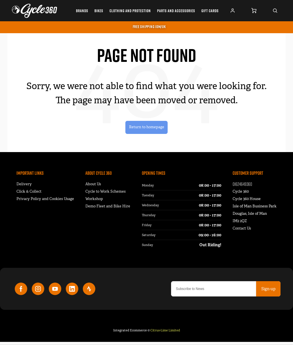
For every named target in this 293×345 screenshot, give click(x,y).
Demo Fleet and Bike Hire (107, 209)
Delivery (24, 187)
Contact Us (242, 231)
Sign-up (268, 291)
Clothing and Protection (130, 11)
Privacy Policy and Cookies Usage (45, 201)
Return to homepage (146, 129)
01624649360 (242, 187)
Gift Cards (210, 11)
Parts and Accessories (176, 11)
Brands (82, 11)
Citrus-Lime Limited (165, 333)
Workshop (94, 201)
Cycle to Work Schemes (105, 194)
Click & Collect (28, 194)
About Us (93, 187)
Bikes (98, 11)
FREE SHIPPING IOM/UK (149, 27)
